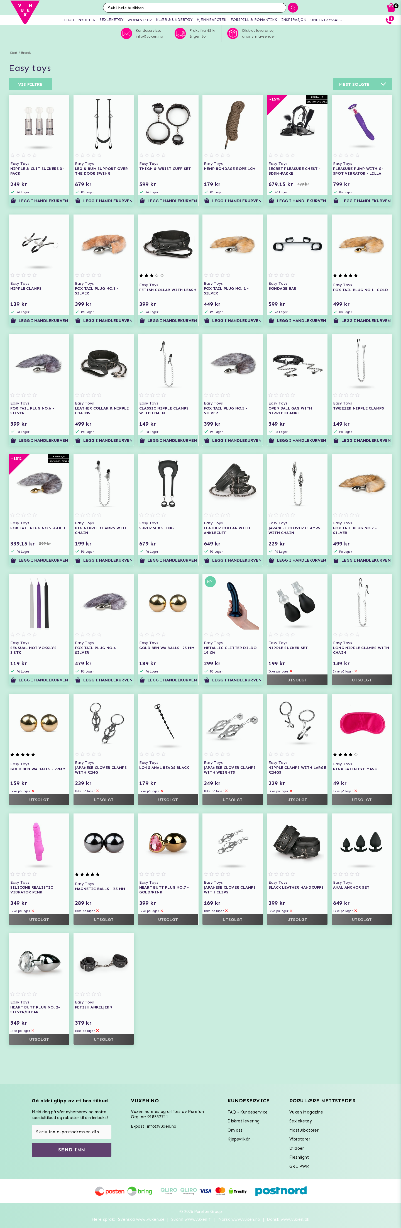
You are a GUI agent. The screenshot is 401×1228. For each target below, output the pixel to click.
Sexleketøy (300, 1121)
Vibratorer (299, 1139)
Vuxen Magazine (306, 1112)
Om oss (235, 1130)
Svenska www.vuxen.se (141, 1219)
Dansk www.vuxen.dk (288, 1219)
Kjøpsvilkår (239, 1139)
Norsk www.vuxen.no (239, 1219)
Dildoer (296, 1148)
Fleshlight (299, 1157)
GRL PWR (299, 1166)
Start (13, 53)
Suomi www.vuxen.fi (191, 1219)
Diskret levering (244, 1121)
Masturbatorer (304, 1130)
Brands (26, 53)
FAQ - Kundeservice (248, 1112)
